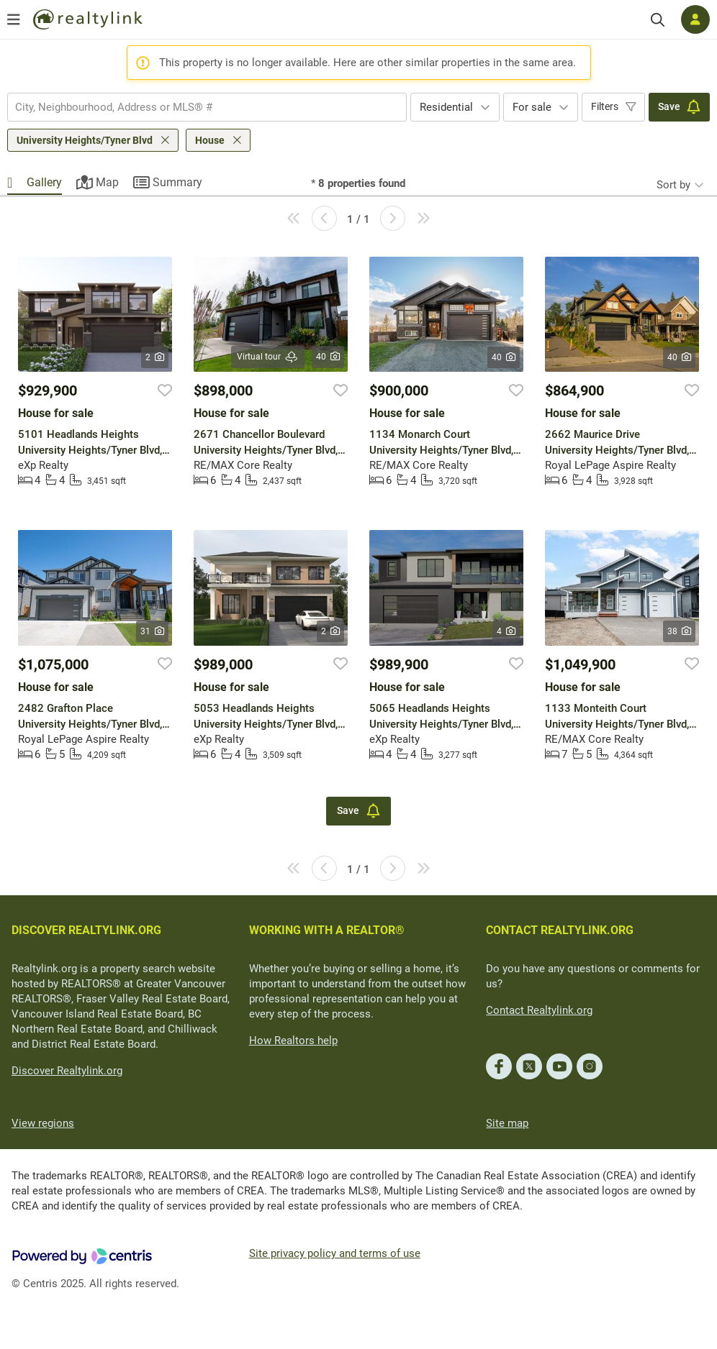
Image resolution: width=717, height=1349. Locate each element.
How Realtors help (293, 1040)
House (210, 140)
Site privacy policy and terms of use (334, 1253)
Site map (507, 1123)
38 (679, 631)
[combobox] (207, 107)
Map (107, 182)
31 (152, 631)
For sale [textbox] (532, 107)
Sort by (673, 184)
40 (328, 357)
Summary (177, 182)
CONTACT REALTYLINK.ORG (559, 930)
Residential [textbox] (446, 107)
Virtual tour (268, 357)
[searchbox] (198, 107)
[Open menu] (13, 19)
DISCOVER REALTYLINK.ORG (86, 930)
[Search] (657, 19)
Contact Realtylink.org (539, 1010)
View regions (43, 1123)
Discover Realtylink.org (67, 1070)
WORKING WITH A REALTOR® (327, 930)
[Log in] (695, 19)
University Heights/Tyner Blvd (85, 140)
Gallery (44, 182)
